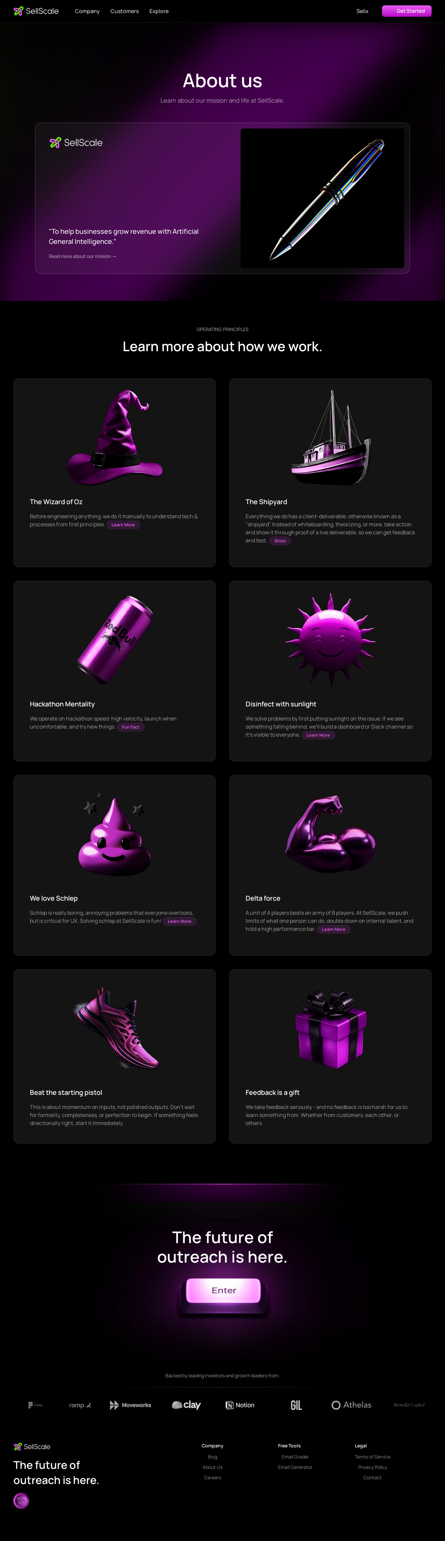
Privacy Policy (372, 1467)
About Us (212, 1467)
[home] (36, 11)
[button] (87, 11)
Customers (125, 11)
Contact (373, 1477)
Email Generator (295, 1467)
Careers (212, 1477)
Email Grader (295, 1456)
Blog (212, 1456)
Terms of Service (372, 1456)
